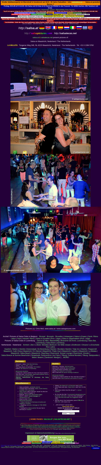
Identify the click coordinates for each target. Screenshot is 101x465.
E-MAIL (30, 399)
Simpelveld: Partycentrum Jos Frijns (45, 355)
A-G (22, 365)
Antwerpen (68, 336)
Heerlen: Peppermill (89, 349)
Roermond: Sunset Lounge (61, 353)
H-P (27, 365)
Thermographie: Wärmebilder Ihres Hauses (60, 446)
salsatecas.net (47, 37)
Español (60, 29)
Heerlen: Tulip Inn (72, 349)
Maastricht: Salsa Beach (20, 353)
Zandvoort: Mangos (52, 357)
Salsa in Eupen (80, 336)
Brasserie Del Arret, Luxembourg (74, 341)
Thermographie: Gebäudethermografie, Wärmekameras (37, 446)
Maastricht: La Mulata (87, 351)
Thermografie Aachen (43, 447)
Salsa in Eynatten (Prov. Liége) (48, 339)
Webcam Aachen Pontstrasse (7, 447)
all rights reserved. (67, 429)
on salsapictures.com (29, 396)
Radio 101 (7, 446)
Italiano (73, 29)
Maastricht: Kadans (70, 351)
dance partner (32, 408)
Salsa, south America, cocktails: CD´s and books (33, 389)
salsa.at (36, 37)
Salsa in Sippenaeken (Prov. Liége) (76, 339)
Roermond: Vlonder (81, 353)
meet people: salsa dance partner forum (36, 374)
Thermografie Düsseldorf (54, 447)
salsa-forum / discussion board (24, 376)
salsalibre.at (77, 2)
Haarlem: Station (11, 349)
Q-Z (31, 365)
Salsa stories (23, 391)
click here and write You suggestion (68, 397)
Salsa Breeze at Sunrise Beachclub (15, 355)
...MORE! (65, 357)
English (48, 29)
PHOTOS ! (72, 369)
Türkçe (90, 29)
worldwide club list (34, 387)
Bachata (33, 445)
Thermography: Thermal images (17, 446)
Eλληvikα (85, 29)
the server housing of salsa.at (69, 372)
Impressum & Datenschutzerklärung (39, 433)
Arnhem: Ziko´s (29, 345)
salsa (68, 428)
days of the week (70, 368)
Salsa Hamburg (86, 445)
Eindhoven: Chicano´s (81, 345)
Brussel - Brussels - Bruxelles (51, 336)
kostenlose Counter (33, 10)
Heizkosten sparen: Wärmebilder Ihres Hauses (58, 10)
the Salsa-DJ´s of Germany (67, 385)
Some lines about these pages (33, 394)
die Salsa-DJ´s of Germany (28, 368)
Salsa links (71, 387)
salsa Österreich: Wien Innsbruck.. (78, 446)
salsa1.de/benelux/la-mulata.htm (8, 0)
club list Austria (69, 366)
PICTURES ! (37, 367)
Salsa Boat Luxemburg (55, 343)
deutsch (41, 29)
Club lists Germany (32, 364)
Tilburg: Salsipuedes (90, 355)
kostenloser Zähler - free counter (31, 447)
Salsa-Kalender (47, 445)
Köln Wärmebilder (76, 447)
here (59, 402)
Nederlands (66, 29)
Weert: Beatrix (37, 357)
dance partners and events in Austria (71, 378)
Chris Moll (55, 429)
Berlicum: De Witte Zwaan (60, 345)
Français (54, 29)
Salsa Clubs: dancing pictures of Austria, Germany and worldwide (67, 445)
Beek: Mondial (42, 345)
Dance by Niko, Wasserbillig (48, 341)
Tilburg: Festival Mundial (71, 355)
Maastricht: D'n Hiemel (32, 351)
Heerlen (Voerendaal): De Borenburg (34, 349)
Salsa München (94, 445)
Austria (29, 409)
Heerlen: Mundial (57, 349)
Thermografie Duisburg (66, 447)
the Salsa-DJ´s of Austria (64, 371)
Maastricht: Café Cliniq (13, 351)
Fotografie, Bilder (19, 447)
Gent (19, 339)
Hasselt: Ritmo (28, 339)
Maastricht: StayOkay (40, 353)
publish (21, 393)
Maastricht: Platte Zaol (52, 351)
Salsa (37, 445)
